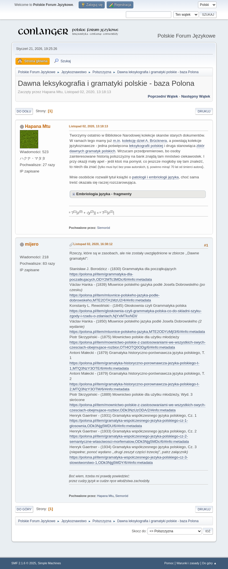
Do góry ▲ (209, 563)
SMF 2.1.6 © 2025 (24, 563)
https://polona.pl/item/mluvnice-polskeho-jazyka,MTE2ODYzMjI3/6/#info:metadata (137, 332)
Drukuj (204, 111)
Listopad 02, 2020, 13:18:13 (88, 126)
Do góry (24, 509)
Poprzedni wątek (163, 96)
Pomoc (169, 563)
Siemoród (103, 227)
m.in (116, 141)
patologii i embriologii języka (155, 177)
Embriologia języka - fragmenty (104, 194)
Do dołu (24, 111)
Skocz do (138, 531)
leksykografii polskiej (146, 146)
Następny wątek (195, 96)
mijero (31, 244)
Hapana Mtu (38, 126)
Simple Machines (49, 563)
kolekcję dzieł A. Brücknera (144, 141)
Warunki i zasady (188, 563)
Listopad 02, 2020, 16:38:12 (93, 244)
